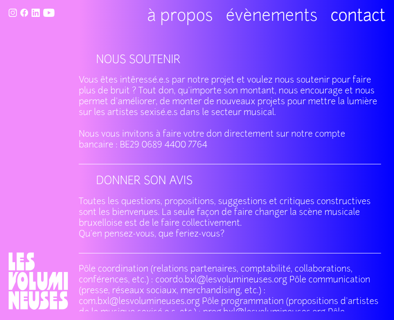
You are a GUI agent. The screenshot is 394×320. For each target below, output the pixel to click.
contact (357, 17)
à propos (180, 17)
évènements (271, 17)
